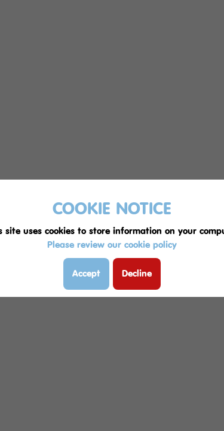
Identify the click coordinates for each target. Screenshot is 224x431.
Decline (137, 273)
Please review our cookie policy (112, 244)
